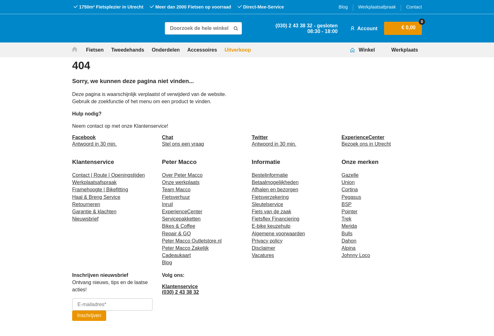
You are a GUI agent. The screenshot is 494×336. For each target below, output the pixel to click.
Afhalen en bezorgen (275, 189)
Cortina (350, 189)
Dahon (349, 241)
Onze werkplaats (180, 182)
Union (348, 182)
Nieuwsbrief (85, 218)
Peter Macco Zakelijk (185, 248)
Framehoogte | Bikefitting (100, 189)
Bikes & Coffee (178, 226)
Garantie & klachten (94, 211)
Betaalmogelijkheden (275, 182)
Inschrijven (89, 315)
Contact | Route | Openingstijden (108, 175)
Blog (343, 6)
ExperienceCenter (182, 211)
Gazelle (350, 175)
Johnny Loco (356, 255)
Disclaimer (263, 248)
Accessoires (202, 50)
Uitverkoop (238, 50)
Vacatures (263, 255)
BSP (347, 204)
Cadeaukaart (176, 255)
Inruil (167, 204)
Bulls (347, 233)
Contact (414, 6)
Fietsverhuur (176, 197)
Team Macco (176, 189)
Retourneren (86, 204)
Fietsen (95, 50)
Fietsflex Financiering (275, 218)
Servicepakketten (181, 218)
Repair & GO (176, 233)
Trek (346, 218)
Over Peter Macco (182, 175)
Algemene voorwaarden (278, 233)
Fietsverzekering (270, 197)
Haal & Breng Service (96, 197)
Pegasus (351, 197)
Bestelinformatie (270, 175)
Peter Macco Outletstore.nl (191, 241)
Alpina (348, 248)
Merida (349, 226)
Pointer (350, 211)
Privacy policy (267, 241)
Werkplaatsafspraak (94, 182)
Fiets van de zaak (271, 211)
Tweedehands (127, 50)
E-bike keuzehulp (271, 226)
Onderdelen (166, 50)
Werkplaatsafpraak (377, 6)
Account (363, 28)
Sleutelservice (267, 204)
